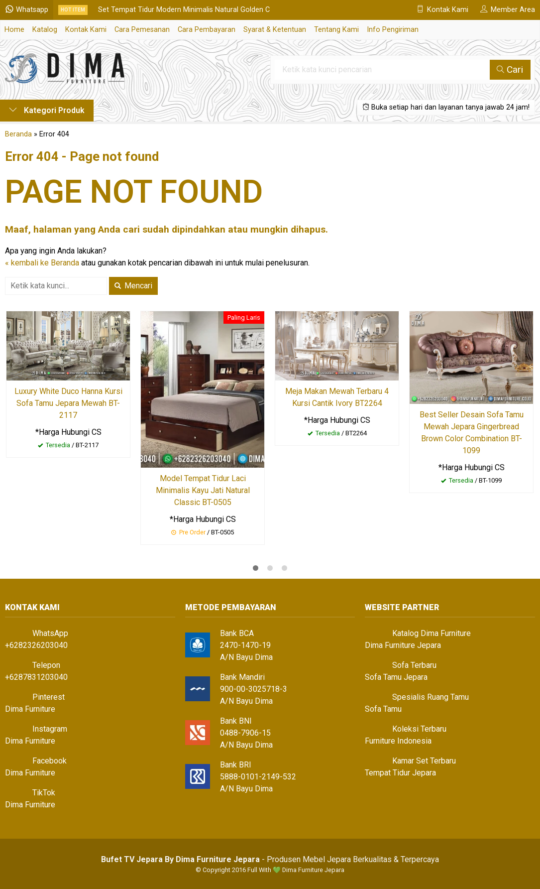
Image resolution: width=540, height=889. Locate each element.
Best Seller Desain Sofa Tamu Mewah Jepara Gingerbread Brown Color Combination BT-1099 (472, 432)
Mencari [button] (133, 285)
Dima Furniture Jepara (403, 645)
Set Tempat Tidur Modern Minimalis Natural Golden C (184, 9)
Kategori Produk (47, 110)
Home (14, 29)
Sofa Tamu (383, 709)
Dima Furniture (30, 709)
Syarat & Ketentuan (274, 29)
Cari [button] (510, 69)
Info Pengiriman (393, 29)
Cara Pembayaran (206, 29)
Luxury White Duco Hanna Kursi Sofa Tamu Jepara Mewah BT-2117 (68, 403)
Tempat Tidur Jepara (400, 772)
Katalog (44, 29)
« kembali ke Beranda (42, 262)
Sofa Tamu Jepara (396, 677)
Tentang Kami (336, 29)
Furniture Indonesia (398, 741)
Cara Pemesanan (142, 29)
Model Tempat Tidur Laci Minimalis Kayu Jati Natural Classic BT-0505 (203, 490)
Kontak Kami (86, 29)
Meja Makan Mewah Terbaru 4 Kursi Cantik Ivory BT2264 (337, 397)
